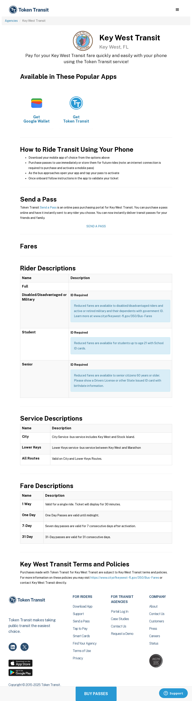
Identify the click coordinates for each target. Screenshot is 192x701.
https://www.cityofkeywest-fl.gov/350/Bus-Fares (124, 577)
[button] (177, 9)
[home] (29, 9)
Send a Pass (48, 207)
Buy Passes (96, 693)
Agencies (11, 20)
